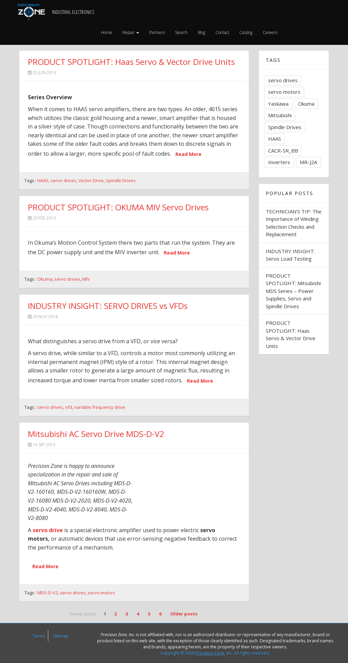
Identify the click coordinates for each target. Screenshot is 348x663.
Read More (188, 154)
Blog (201, 32)
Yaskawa (278, 103)
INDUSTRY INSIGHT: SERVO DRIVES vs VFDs (108, 305)
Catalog (246, 32)
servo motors (101, 593)
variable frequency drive (99, 407)
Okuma (44, 279)
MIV (86, 279)
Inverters (279, 162)
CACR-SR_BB (283, 150)
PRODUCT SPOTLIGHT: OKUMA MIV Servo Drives (118, 207)
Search (181, 32)
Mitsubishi (280, 115)
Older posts (183, 614)
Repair (130, 32)
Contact (222, 32)
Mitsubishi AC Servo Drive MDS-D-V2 (96, 433)
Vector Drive (91, 180)
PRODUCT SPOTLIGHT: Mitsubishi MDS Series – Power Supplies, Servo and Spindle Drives (293, 291)
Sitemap (61, 636)
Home (106, 32)
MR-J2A (308, 162)
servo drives (63, 180)
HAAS (43, 180)
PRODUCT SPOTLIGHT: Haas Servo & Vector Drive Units (131, 61)
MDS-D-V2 (47, 593)
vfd (68, 407)
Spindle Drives (121, 180)
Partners (157, 32)
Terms (38, 636)
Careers (270, 32)
